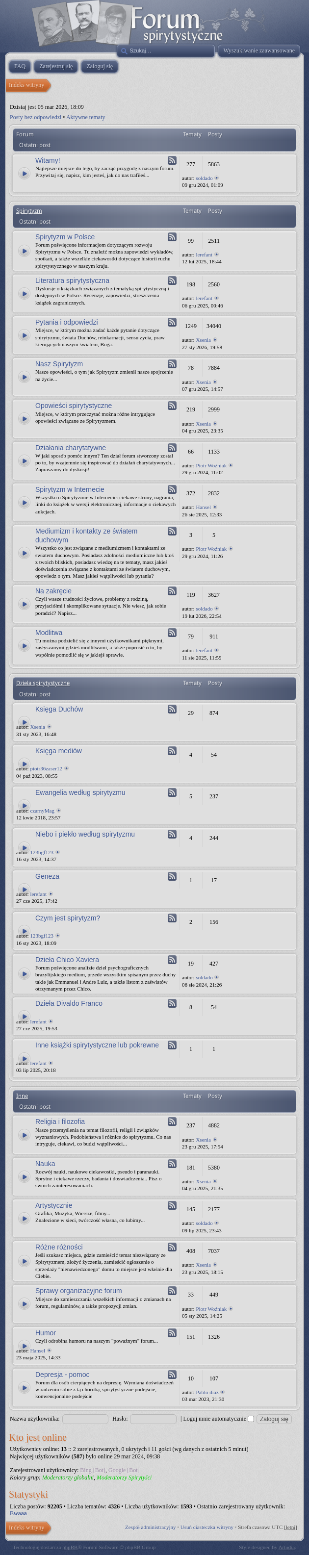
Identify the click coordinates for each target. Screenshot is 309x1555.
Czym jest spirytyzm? (67, 918)
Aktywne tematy (85, 117)
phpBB (69, 1547)
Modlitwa (48, 633)
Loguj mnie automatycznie (218, 1418)
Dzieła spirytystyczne (43, 683)
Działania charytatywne (70, 448)
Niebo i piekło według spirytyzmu (85, 834)
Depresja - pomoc (62, 1374)
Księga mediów (58, 751)
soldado (204, 178)
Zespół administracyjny (150, 1527)
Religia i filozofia (60, 1121)
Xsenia (203, 340)
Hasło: (120, 1418)
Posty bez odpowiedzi (35, 117)
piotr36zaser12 (46, 768)
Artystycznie (53, 1205)
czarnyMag (42, 811)
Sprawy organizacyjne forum (78, 1291)
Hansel (203, 507)
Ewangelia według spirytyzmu (80, 792)
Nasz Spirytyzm (59, 364)
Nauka (45, 1164)
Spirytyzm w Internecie (69, 489)
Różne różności (59, 1247)
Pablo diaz (207, 1392)
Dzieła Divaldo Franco (69, 1003)
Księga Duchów (59, 709)
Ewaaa (18, 1513)
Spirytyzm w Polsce (65, 237)
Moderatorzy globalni (68, 1477)
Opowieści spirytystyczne (73, 405)
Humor (45, 1333)
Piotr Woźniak (211, 465)
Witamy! (47, 160)
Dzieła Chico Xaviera (67, 960)
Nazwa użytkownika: (35, 1418)
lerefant (204, 254)
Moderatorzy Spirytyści (124, 1477)
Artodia (287, 1547)
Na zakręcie (53, 591)
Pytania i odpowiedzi (66, 322)
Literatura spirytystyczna (72, 280)
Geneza (47, 876)
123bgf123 (41, 852)
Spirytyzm (29, 210)
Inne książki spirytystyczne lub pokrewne (97, 1045)
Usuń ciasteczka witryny (206, 1527)
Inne (22, 1096)
